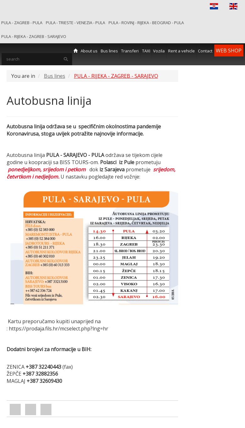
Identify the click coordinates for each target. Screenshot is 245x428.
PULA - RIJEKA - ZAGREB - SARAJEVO (33, 36)
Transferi (130, 51)
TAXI (146, 51)
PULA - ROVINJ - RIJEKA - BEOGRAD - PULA (146, 22)
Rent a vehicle (181, 51)
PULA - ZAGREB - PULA (21, 22)
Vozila (159, 51)
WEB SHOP (229, 50)
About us (89, 51)
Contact (205, 51)
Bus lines (109, 51)
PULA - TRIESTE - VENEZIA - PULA (75, 22)
